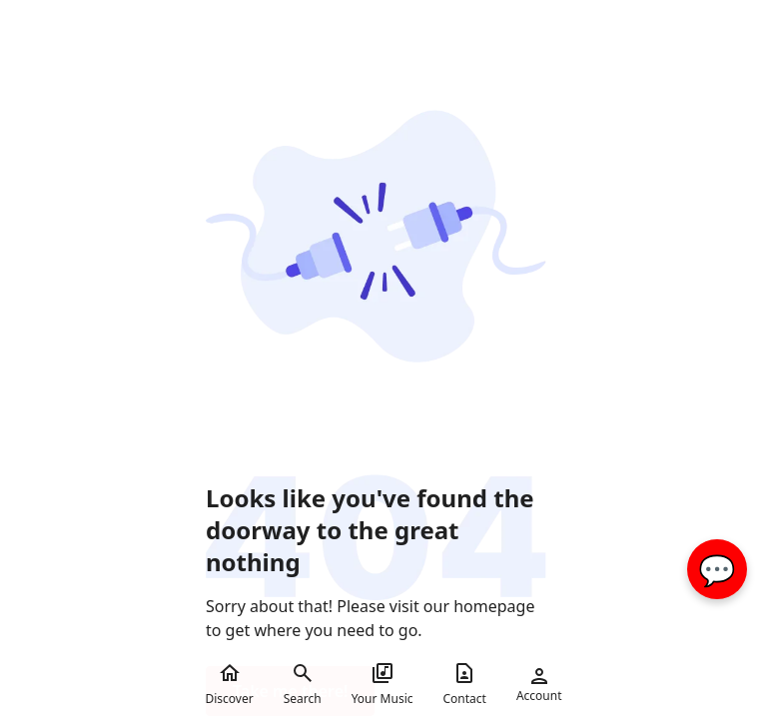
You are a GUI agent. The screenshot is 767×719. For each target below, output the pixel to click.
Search (303, 684)
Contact (464, 684)
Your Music (382, 684)
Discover (229, 684)
